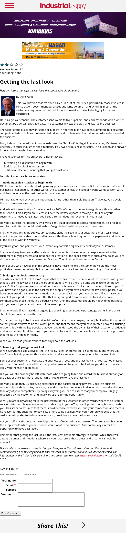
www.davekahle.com (92, 455)
